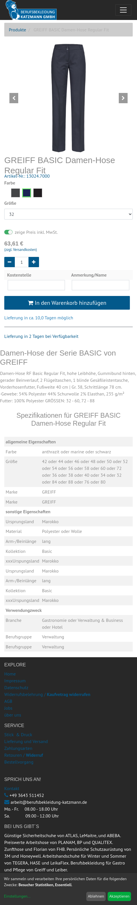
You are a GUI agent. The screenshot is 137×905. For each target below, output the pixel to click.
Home (10, 674)
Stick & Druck (18, 734)
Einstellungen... (17, 896)
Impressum (15, 680)
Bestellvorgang (18, 762)
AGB (8, 701)
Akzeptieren (119, 896)
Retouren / (14, 755)
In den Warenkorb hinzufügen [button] (67, 303)
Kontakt (11, 788)
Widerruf (34, 755)
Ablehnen (96, 896)
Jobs (8, 708)
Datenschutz (16, 687)
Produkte (17, 30)
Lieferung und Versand (26, 741)
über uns (12, 715)
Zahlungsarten (18, 748)
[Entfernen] (9, 262)
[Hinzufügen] (33, 262)
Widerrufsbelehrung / (47, 694)
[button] (14, 98)
